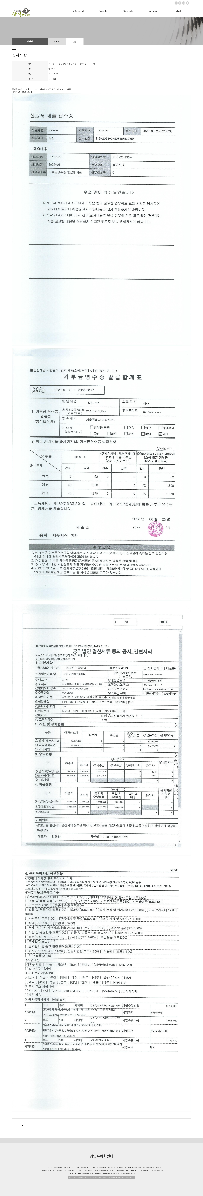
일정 (74, 42)
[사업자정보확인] (158, 1170)
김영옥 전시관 (128, 11)
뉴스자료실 (153, 11)
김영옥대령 (103, 11)
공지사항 (56, 42)
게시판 (178, 11)
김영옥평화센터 (78, 11)
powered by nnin (117, 1173)
